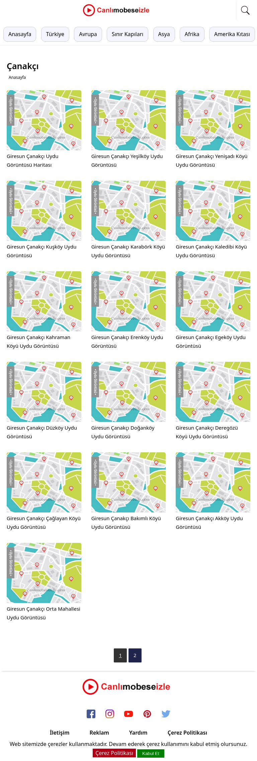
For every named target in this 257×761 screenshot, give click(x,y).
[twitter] (166, 715)
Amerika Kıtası (232, 34)
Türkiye (55, 34)
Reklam (99, 732)
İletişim (60, 732)
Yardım (138, 732)
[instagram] (109, 715)
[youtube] (128, 715)
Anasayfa (19, 34)
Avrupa (88, 34)
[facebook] (91, 715)
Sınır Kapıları (127, 34)
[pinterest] (147, 715)
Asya (164, 34)
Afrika (192, 34)
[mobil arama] (245, 10)
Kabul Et (150, 753)
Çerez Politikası (187, 732)
